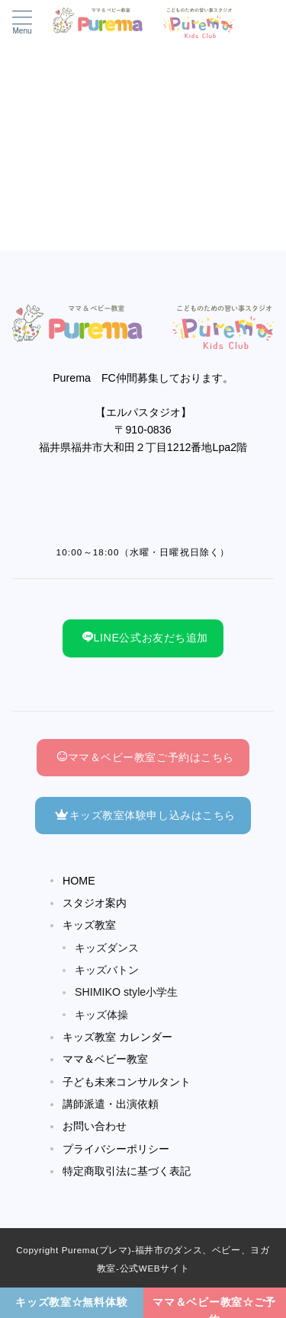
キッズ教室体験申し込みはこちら (145, 815)
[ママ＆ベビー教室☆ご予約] (215, 1303)
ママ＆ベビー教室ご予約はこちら (145, 757)
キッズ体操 (101, 1015)
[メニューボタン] (22, 23)
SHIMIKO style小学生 (126, 992)
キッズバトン (107, 970)
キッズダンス (107, 948)
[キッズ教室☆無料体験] (71, 1303)
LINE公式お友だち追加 (145, 638)
